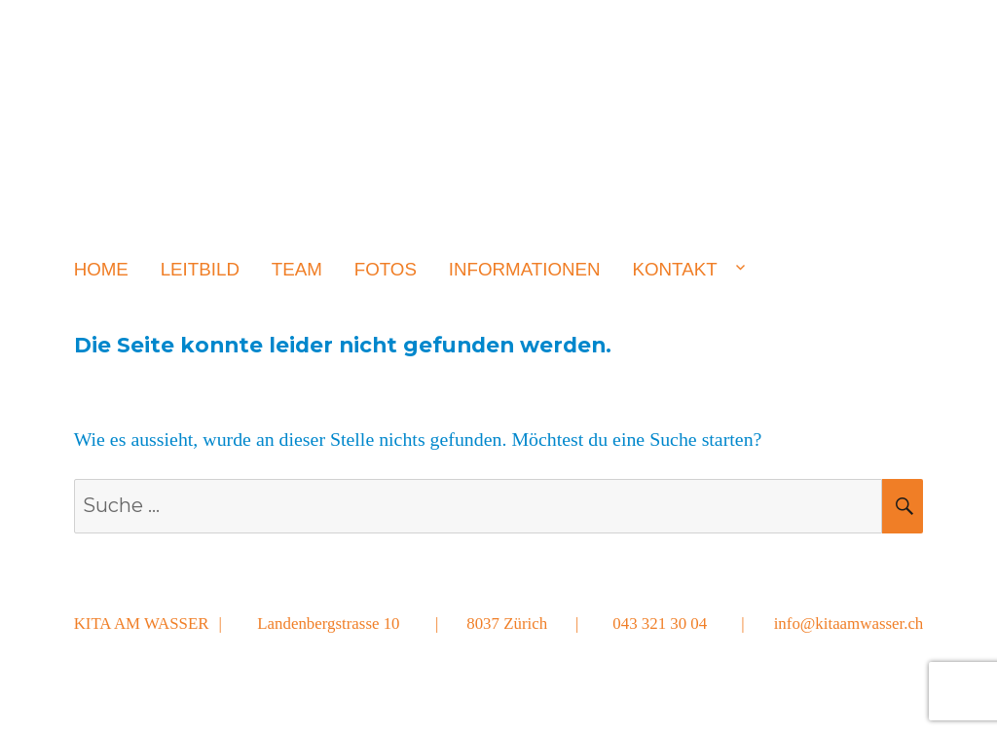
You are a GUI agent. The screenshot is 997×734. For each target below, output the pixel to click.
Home (101, 269)
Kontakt (674, 269)
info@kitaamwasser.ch (849, 623)
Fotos (385, 269)
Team (297, 269)
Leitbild (200, 269)
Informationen (525, 269)
